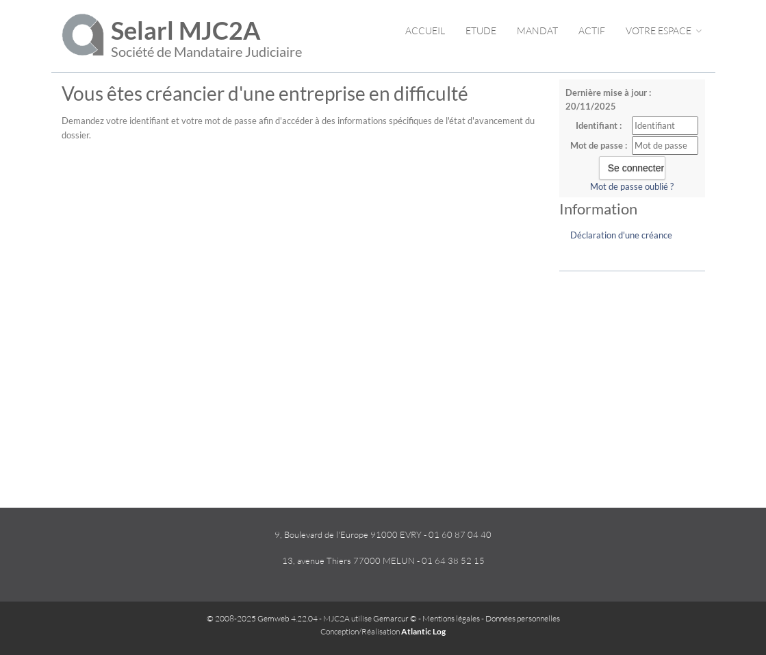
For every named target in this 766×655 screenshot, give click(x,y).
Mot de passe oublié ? (632, 186)
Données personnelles (522, 618)
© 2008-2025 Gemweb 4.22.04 (262, 618)
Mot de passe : (598, 145)
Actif (591, 30)
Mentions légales (451, 618)
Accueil (425, 30)
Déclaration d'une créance (621, 235)
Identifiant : (599, 125)
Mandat (537, 30)
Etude (480, 30)
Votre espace (664, 30)
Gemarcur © (395, 618)
